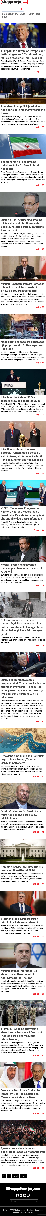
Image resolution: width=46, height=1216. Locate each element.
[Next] (15, 1176)
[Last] (23, 1176)
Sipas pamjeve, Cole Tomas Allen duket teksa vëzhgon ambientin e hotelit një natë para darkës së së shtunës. (23, 640)
